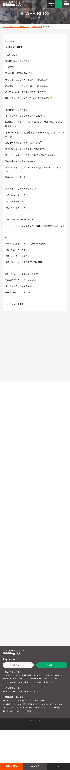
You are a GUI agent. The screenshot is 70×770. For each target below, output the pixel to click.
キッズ (58, 3)
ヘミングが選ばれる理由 (22, 675)
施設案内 (51, 3)
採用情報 (28, 711)
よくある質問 (54, 679)
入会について (23, 679)
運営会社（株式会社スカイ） (12, 711)
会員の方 (15, 665)
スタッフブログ (37, 27)
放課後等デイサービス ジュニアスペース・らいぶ (45, 704)
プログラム (58, 675)
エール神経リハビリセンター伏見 (14, 704)
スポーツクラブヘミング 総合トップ (15, 701)
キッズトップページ (9, 691)
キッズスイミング (25, 691)
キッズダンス (38, 691)
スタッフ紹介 (23, 682)
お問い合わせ (48, 682)
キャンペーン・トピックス (43, 675)
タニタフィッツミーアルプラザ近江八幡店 (17, 708)
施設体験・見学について (39, 679)
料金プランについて (9, 679)
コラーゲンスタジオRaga (38, 701)
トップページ (7, 675)
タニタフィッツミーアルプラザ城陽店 (47, 708)
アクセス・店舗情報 (9, 682)
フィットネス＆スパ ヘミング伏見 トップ (16, 27)
